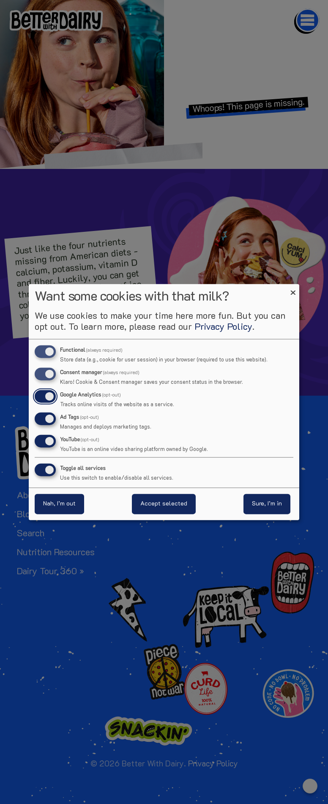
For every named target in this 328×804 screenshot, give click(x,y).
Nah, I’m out (59, 503)
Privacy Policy (223, 327)
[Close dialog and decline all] (293, 289)
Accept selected (163, 503)
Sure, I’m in (267, 503)
